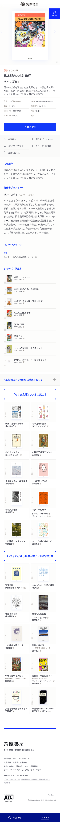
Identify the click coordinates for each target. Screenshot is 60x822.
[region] (30, 255)
